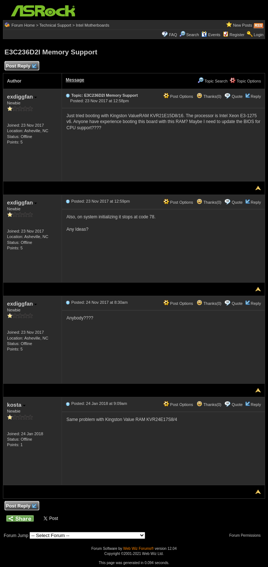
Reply (256, 96)
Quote (237, 96)
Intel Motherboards (92, 25)
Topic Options (245, 81)
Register (237, 34)
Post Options (178, 96)
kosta (16, 405)
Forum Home (23, 25)
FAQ (173, 34)
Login (259, 34)
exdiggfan (22, 96)
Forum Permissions (246, 535)
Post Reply (20, 66)
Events (211, 34)
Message (75, 80)
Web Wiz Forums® (138, 549)
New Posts (242, 25)
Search (192, 34)
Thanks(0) (209, 96)
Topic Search (213, 81)
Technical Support (55, 25)
